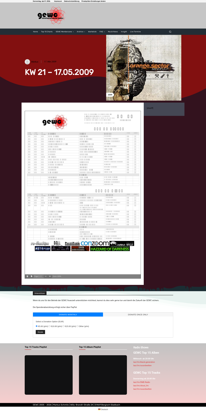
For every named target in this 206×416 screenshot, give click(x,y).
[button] (93, 1)
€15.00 (70, 326)
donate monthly (68, 314)
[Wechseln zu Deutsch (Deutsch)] (103, 409)
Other (84, 326)
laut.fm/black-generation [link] (144, 362)
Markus (34, 61)
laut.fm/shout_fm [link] (141, 385)
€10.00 (56, 326)
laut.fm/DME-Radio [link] (141, 382)
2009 (110, 95)
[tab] (68, 314)
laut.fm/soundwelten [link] (142, 365)
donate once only (138, 314)
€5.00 (43, 326)
